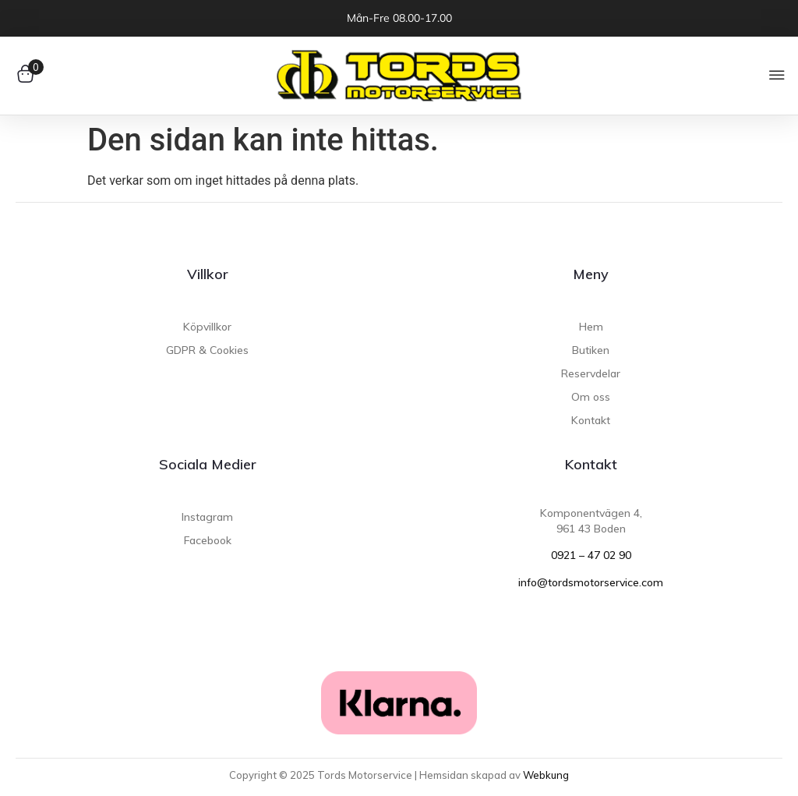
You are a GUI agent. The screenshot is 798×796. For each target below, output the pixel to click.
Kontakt (591, 464)
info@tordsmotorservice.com (590, 582)
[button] (776, 76)
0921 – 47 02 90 (591, 555)
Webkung (546, 775)
